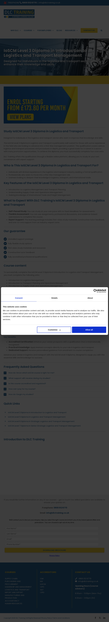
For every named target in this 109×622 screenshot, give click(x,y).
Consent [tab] (19, 298)
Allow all (89, 330)
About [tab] (90, 298)
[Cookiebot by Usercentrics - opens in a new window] (95, 291)
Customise (54, 330)
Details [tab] (54, 298)
